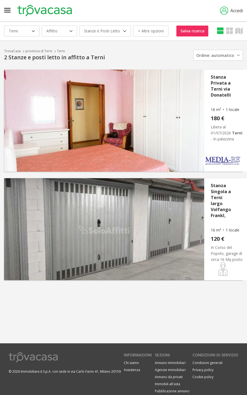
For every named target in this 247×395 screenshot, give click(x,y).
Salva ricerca (192, 30)
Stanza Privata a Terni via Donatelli (221, 86)
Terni (61, 51)
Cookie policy (202, 377)
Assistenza (132, 370)
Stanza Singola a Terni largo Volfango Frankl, (221, 200)
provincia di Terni (38, 51)
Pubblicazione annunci (172, 391)
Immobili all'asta (167, 384)
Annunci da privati (169, 377)
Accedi (231, 11)
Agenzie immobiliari (170, 370)
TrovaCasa (12, 51)
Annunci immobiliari (170, 362)
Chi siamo (131, 362)
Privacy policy (202, 370)
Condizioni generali (207, 362)
